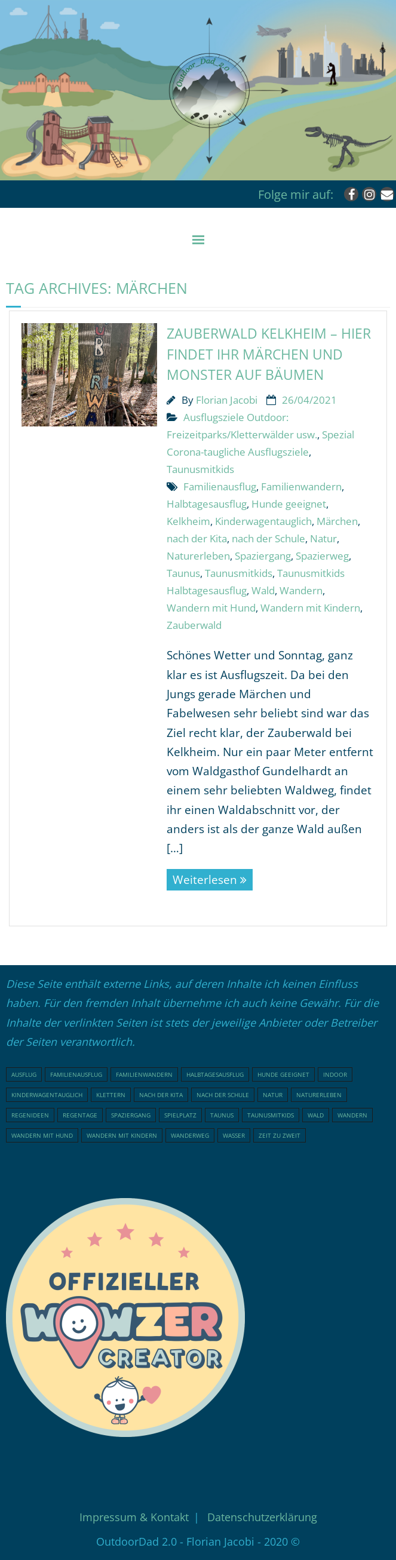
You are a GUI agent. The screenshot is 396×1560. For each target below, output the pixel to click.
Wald (263, 590)
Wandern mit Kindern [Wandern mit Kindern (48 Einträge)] (122, 1135)
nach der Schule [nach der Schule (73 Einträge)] (223, 1095)
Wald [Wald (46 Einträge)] (316, 1115)
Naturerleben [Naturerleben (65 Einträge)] (319, 1095)
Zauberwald (194, 625)
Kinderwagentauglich (263, 521)
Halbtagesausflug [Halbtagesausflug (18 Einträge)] (215, 1074)
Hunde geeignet (288, 504)
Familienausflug (219, 486)
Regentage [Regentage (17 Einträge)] (80, 1115)
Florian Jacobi (226, 400)
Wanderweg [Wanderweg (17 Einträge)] (190, 1135)
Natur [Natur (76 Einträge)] (273, 1095)
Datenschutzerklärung (262, 1517)
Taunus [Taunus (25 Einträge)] (222, 1115)
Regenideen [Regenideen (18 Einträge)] (30, 1115)
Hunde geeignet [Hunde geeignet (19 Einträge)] (283, 1074)
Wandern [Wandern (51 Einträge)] (352, 1115)
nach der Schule (268, 538)
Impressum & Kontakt (134, 1517)
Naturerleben (198, 556)
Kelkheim (188, 521)
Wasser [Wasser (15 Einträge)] (234, 1135)
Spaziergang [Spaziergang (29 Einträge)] (131, 1115)
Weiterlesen (205, 880)
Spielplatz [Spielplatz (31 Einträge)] (180, 1115)
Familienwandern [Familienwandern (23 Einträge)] (144, 1074)
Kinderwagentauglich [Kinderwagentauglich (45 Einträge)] (46, 1095)
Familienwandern (301, 486)
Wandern (301, 590)
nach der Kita (197, 538)
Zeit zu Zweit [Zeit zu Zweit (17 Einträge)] (279, 1135)
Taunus (183, 573)
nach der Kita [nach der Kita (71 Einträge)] (161, 1095)
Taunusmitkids (200, 469)
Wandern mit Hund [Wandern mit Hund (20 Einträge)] (42, 1135)
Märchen (337, 521)
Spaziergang (263, 556)
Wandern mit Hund (211, 608)
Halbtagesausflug (207, 504)
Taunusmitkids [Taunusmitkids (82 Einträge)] (270, 1115)
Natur (323, 538)
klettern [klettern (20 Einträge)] (110, 1095)
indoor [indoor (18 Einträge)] (335, 1074)
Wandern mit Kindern (310, 608)
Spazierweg (322, 556)
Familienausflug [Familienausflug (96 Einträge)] (76, 1074)
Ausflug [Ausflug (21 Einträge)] (23, 1074)
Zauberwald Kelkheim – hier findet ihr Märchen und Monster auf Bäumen (269, 354)
